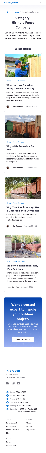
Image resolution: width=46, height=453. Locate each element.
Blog (9, 12)
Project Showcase (12, 430)
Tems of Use (10, 377)
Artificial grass (11, 445)
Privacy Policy (20, 377)
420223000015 (27, 406)
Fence (8, 442)
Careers (29, 426)
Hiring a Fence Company (15, 81)
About (28, 423)
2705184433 (20, 399)
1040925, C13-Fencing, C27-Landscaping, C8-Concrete (28, 410)
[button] (40, 2)
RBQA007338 (21, 392)
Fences (16, 12)
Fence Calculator (12, 423)
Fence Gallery (11, 426)
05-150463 (21, 395)
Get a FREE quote (23, 339)
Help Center (30, 430)
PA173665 (24, 402)
